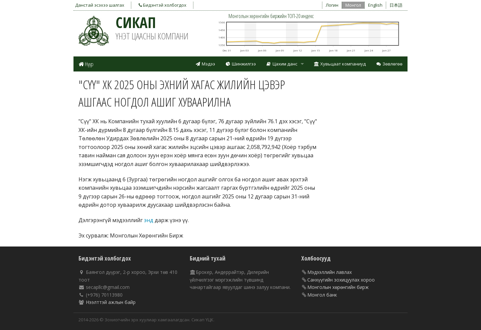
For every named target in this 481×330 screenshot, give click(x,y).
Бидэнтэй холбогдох (162, 5)
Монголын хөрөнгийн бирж (338, 287)
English (375, 5)
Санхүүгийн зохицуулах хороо (341, 280)
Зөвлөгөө (389, 64)
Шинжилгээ (240, 64)
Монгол (353, 5)
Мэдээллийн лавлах (329, 272)
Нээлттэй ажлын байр (111, 302)
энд (148, 220)
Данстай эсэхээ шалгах (99, 5)
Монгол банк (322, 295)
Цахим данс (281, 64)
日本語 (396, 5)
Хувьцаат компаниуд (340, 64)
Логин (332, 5)
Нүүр (86, 64)
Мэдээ (205, 64)
